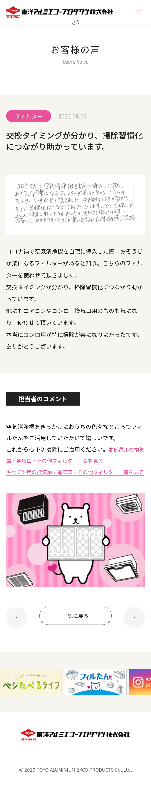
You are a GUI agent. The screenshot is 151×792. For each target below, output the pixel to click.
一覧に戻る (75, 628)
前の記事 (134, 628)
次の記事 (16, 628)
